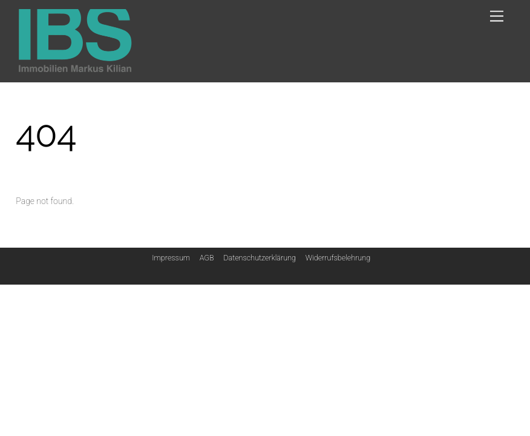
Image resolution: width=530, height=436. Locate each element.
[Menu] (497, 16)
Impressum (171, 257)
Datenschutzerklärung (259, 257)
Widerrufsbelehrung (338, 257)
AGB (207, 257)
